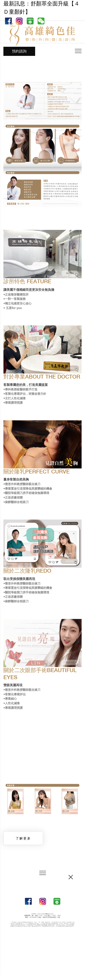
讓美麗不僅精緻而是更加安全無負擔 (28, 289)
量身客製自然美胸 (16, 479)
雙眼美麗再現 (12, 685)
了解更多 (23, 838)
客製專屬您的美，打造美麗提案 (25, 385)
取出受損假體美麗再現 (19, 579)
